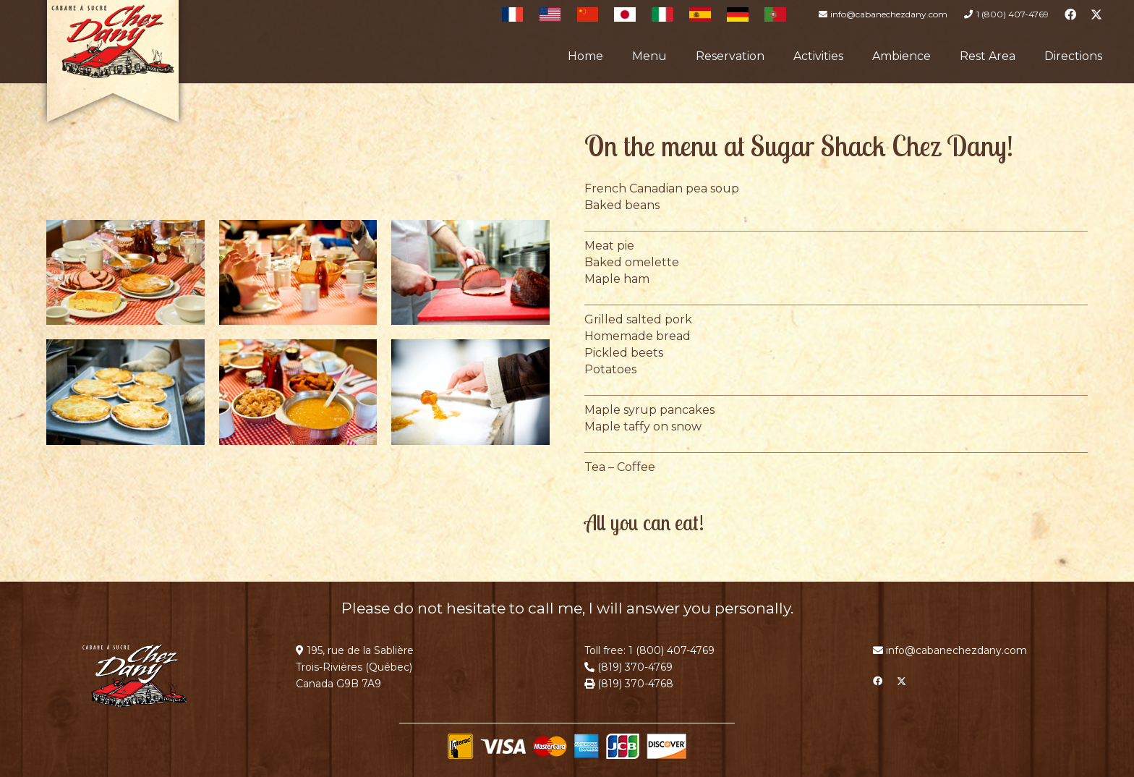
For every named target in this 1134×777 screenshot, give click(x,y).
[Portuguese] (775, 14)
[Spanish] (700, 14)
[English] (550, 14)
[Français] (513, 14)
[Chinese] (588, 14)
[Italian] (662, 14)
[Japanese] (625, 14)
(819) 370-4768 (633, 683)
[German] (738, 14)
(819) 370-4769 (633, 667)
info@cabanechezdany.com (956, 650)
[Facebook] (1070, 14)
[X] (1096, 14)
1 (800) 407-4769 (671, 650)
